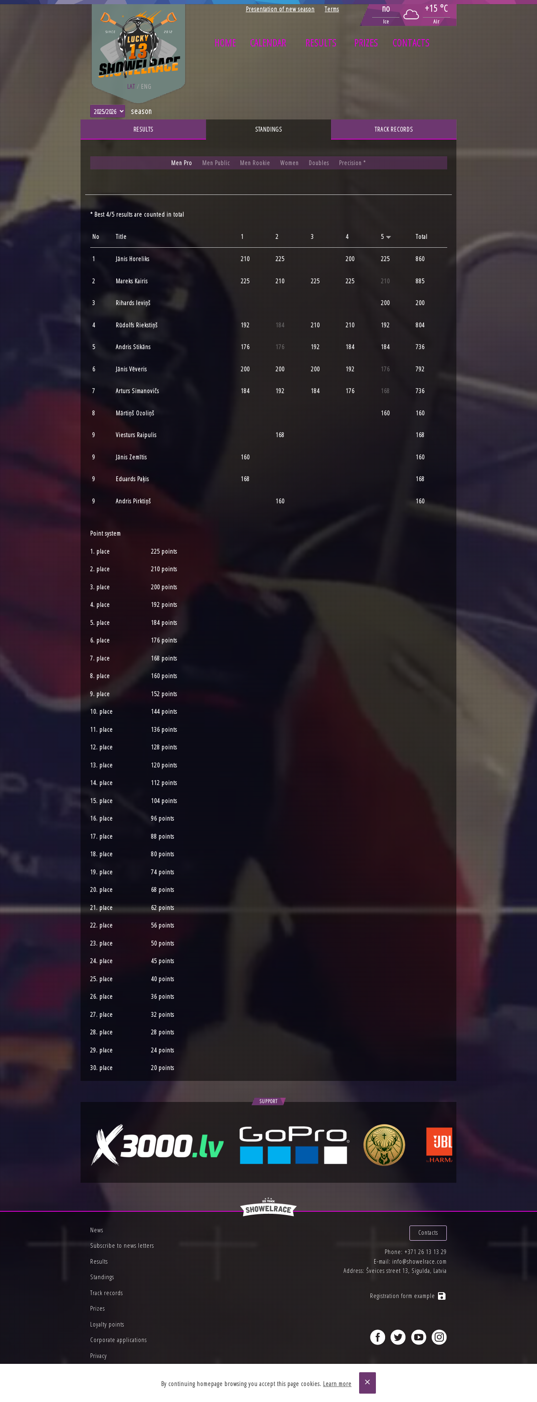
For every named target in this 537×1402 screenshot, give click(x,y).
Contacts (411, 42)
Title (121, 237)
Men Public (215, 163)
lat (131, 86)
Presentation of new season (280, 9)
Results (320, 42)
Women (289, 163)
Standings (268, 129)
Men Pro (180, 163)
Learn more (337, 1384)
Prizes (366, 42)
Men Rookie (255, 163)
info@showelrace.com (419, 1254)
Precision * (354, 163)
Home (225, 42)
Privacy (98, 1355)
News (96, 1230)
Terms (332, 9)
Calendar (268, 42)
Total (422, 237)
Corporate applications (118, 1339)
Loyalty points (107, 1324)
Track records (393, 129)
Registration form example (408, 1289)
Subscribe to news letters (122, 1245)
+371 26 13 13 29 (425, 1245)
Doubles (319, 163)
